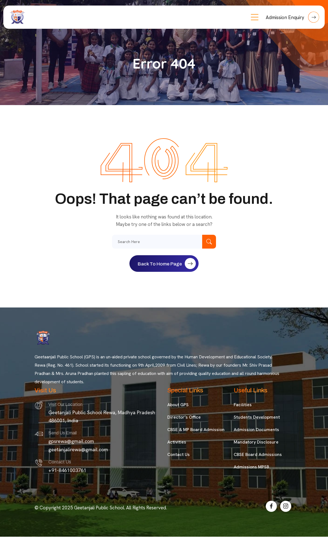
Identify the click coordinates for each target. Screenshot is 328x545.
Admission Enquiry (292, 17)
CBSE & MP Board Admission (196, 429)
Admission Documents (256, 429)
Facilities (243, 405)
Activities (176, 442)
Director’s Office (184, 417)
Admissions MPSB (251, 467)
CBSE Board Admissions (258, 454)
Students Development (257, 417)
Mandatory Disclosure (256, 442)
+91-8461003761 (67, 470)
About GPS (178, 405)
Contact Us (178, 454)
